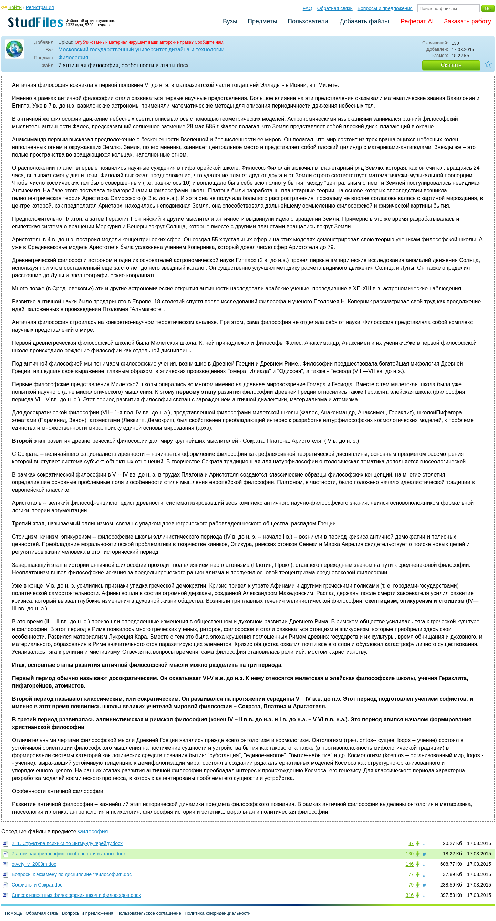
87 (411, 843)
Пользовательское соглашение (149, 913)
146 (410, 864)
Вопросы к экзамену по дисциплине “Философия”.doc (72, 874)
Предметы (262, 21)
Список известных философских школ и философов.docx (76, 895)
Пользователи (308, 21)
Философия (73, 57)
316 (410, 895)
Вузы (230, 21)
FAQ (307, 8)
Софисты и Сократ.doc (37, 885)
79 (411, 885)
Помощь (13, 913)
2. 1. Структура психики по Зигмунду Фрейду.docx (67, 843)
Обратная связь (335, 8)
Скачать (451, 65)
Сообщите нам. (209, 42)
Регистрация (40, 7)
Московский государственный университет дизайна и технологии (141, 49)
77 (411, 874)
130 (410, 854)
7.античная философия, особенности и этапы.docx (69, 854)
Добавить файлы (364, 21)
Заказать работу (467, 21)
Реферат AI (417, 21)
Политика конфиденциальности (218, 913)
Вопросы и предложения (385, 8)
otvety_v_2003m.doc (34, 864)
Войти (15, 7)
